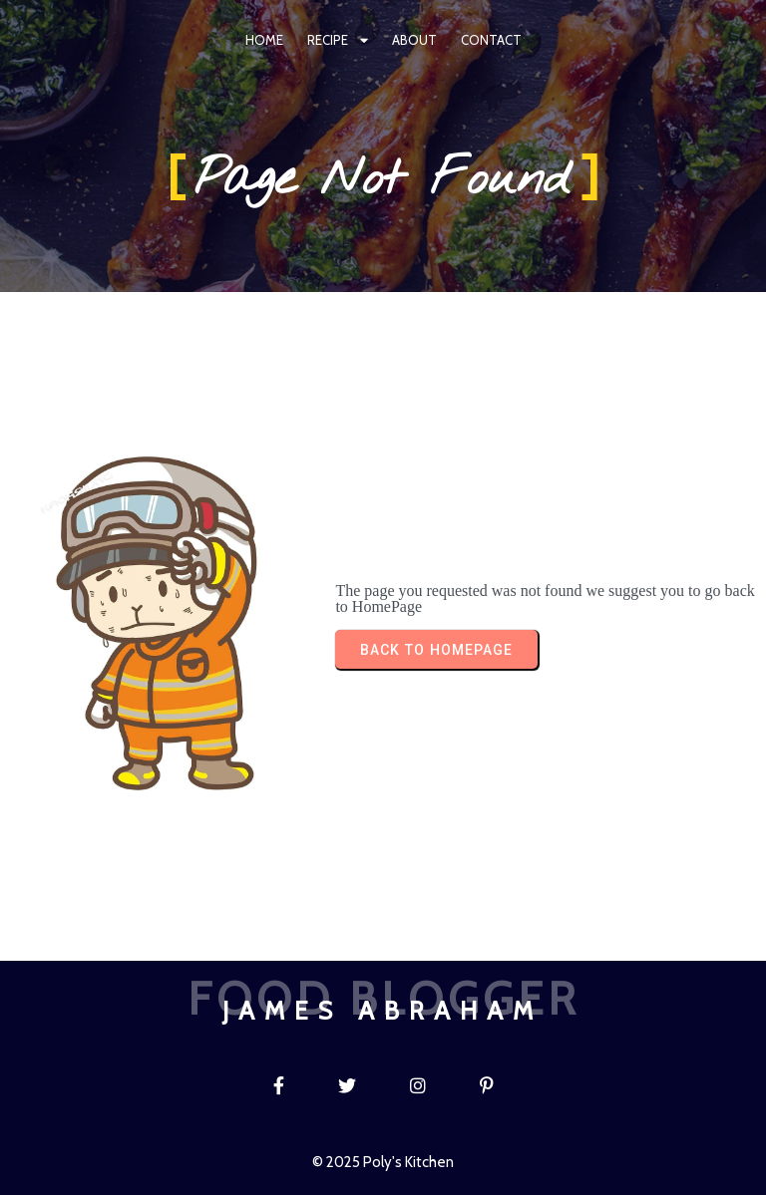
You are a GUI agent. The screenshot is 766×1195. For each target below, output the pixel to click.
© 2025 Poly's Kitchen (383, 1162)
